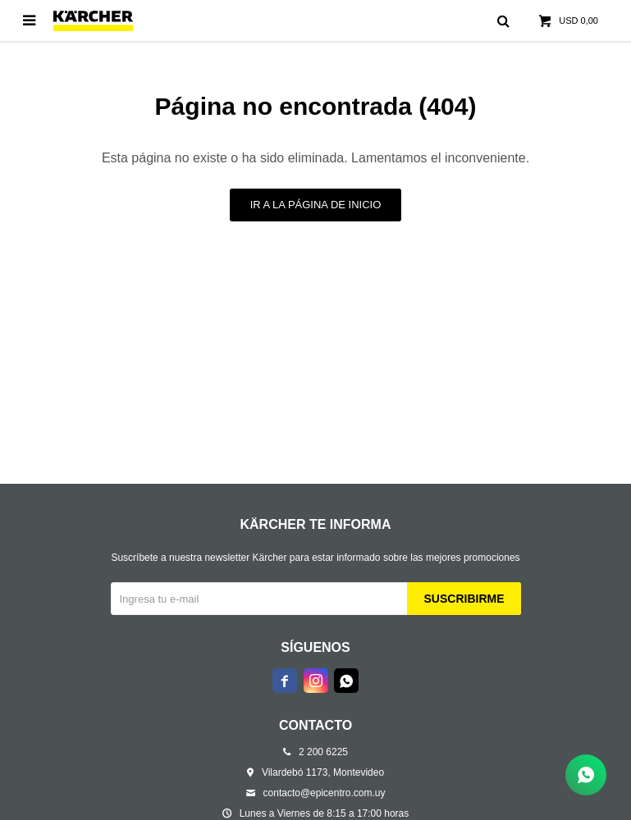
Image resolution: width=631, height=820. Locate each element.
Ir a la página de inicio (316, 204)
